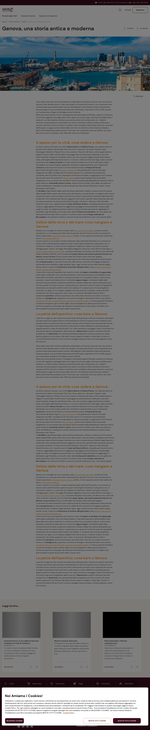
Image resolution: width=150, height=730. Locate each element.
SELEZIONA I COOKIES (14, 721)
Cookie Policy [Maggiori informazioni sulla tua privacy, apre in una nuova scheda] (68, 713)
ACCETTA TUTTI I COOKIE (127, 721)
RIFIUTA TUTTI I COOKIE (97, 721)
